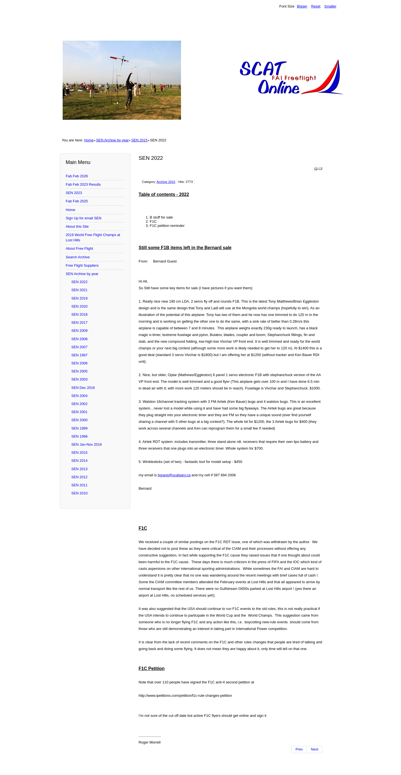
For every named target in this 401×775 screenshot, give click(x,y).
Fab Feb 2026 (77, 176)
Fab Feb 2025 (77, 201)
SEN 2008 (79, 339)
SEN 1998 (79, 436)
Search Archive (78, 257)
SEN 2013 (79, 469)
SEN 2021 (79, 290)
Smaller (330, 6)
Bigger (302, 6)
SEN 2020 (79, 306)
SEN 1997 (79, 355)
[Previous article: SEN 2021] (299, 749)
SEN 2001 (79, 412)
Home (89, 140)
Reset (315, 6)
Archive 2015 (166, 181)
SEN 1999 (79, 428)
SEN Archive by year (112, 140)
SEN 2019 (79, 298)
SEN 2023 (74, 193)
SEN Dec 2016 (83, 388)
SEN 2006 (79, 363)
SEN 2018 (79, 314)
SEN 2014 (79, 460)
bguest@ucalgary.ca (174, 475)
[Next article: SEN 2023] (314, 749)
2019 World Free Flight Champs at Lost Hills (93, 237)
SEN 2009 (79, 330)
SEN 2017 (79, 322)
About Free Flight (79, 248)
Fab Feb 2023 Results (83, 184)
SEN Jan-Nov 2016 (86, 444)
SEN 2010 (79, 493)
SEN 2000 (79, 420)
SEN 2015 (139, 140)
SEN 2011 (79, 485)
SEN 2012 (79, 477)
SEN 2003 (79, 379)
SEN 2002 (79, 404)
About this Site (77, 226)
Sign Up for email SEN (83, 218)
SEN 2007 (79, 347)
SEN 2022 (79, 282)
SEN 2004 (79, 396)
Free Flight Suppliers (82, 265)
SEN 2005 (79, 371)
